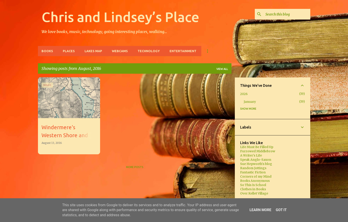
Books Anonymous (255, 181)
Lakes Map (93, 51)
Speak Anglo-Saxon (255, 160)
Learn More (260, 210)
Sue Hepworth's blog (256, 164)
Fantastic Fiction (253, 172)
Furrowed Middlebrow (257, 151)
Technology (149, 51)
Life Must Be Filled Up (256, 147)
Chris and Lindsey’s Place (120, 17)
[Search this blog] (287, 14)
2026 (244, 94)
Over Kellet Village (254, 193)
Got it (281, 210)
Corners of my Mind (255, 176)
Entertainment (183, 51)
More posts (134, 167)
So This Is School (253, 185)
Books (47, 51)
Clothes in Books (253, 189)
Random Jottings (253, 168)
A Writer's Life (251, 155)
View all (222, 68)
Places (69, 51)
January (250, 102)
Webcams (120, 51)
